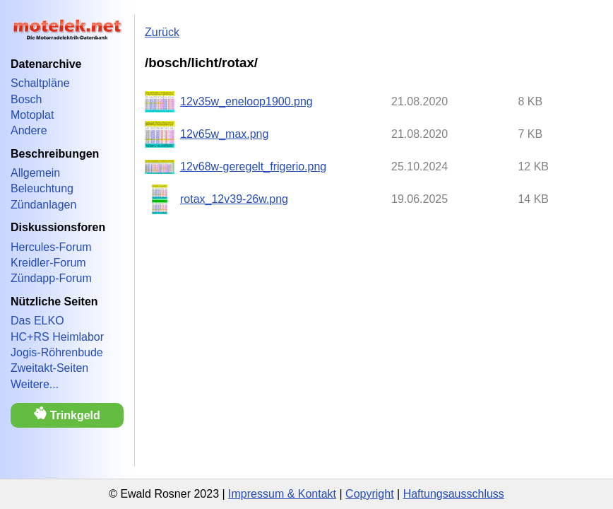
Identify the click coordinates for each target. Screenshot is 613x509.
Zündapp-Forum (51, 278)
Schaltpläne (40, 83)
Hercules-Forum (51, 247)
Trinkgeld (67, 413)
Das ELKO (37, 321)
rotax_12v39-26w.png (234, 199)
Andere (29, 130)
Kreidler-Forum (48, 263)
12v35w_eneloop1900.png (246, 101)
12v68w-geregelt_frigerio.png (253, 166)
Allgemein (35, 173)
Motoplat (32, 115)
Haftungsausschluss (453, 494)
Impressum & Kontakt (282, 494)
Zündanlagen (43, 205)
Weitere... (35, 384)
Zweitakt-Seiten (49, 368)
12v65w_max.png (224, 134)
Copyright (369, 494)
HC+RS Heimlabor (57, 337)
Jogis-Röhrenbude (57, 352)
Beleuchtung (42, 188)
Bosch (26, 99)
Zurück (162, 32)
